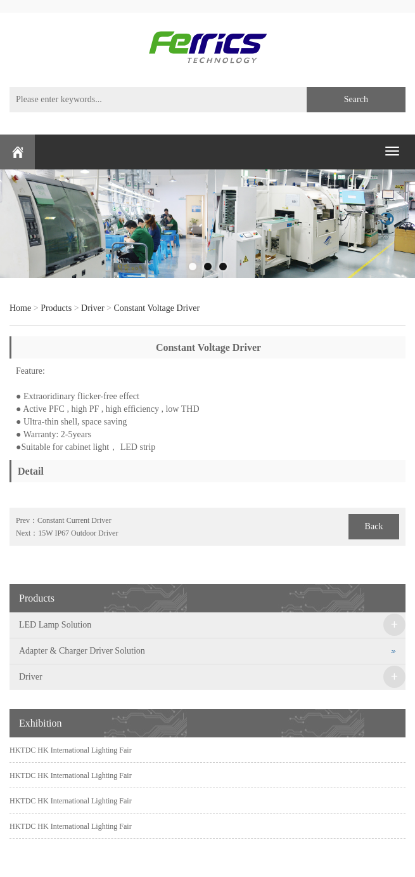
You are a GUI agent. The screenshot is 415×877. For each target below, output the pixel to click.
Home (20, 308)
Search (356, 99)
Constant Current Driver (74, 520)
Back (374, 526)
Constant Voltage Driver (156, 308)
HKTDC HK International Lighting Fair (71, 750)
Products (56, 308)
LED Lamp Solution (55, 625)
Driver (93, 308)
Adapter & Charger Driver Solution (82, 651)
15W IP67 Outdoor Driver (78, 533)
